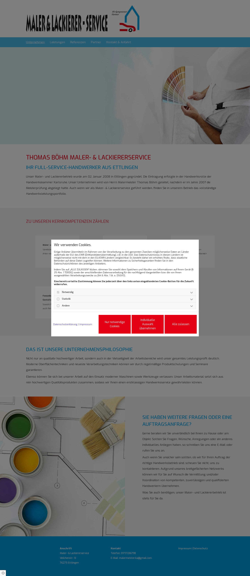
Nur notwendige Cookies (115, 324)
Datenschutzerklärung (65, 324)
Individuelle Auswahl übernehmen (148, 324)
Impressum (86, 324)
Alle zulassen (180, 324)
